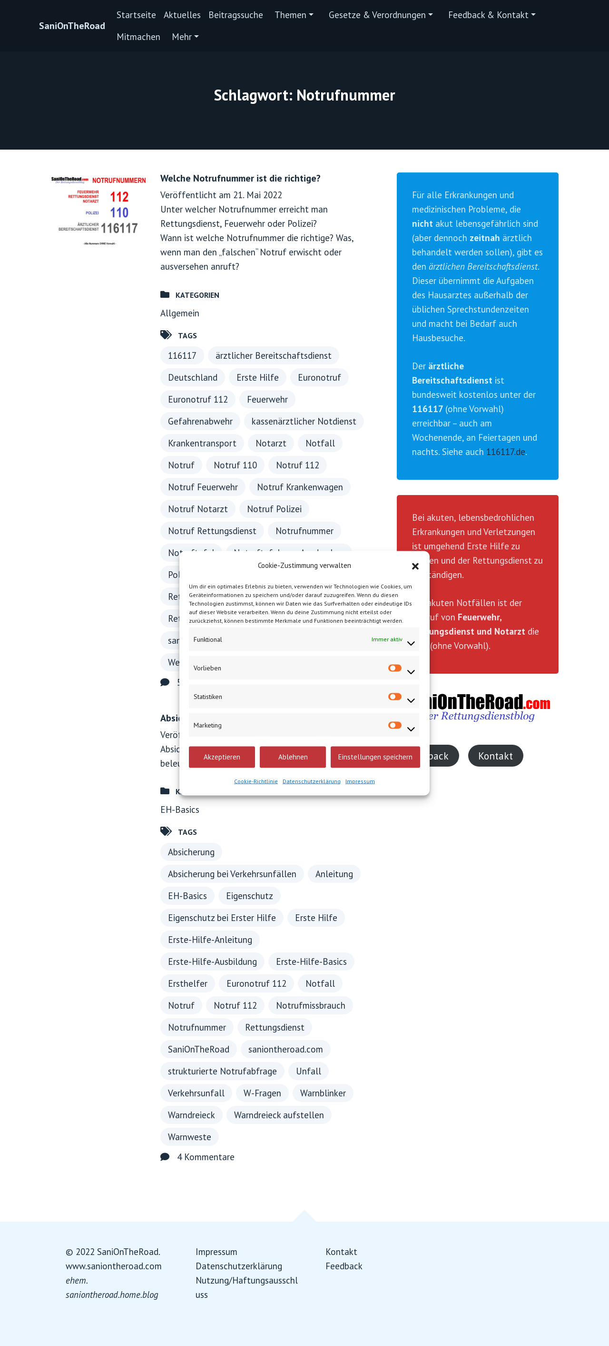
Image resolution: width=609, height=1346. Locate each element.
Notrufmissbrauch (310, 1005)
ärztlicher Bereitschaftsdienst (274, 355)
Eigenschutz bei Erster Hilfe (222, 917)
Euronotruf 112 (198, 399)
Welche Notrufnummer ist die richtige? (240, 178)
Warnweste (189, 1137)
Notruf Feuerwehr (203, 487)
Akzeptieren (222, 756)
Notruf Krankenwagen (300, 487)
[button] (415, 565)
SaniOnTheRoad (72, 26)
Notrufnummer (304, 530)
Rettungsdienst (274, 1027)
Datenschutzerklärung (312, 780)
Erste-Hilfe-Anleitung (210, 939)
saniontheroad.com (285, 1049)
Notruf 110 (235, 465)
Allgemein (179, 313)
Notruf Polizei (274, 509)
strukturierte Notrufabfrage (222, 1071)
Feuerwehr (267, 399)
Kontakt (495, 755)
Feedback (344, 1266)
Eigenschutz (249, 895)
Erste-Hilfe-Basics (311, 961)
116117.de (505, 451)
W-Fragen (262, 1093)
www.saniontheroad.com (114, 1266)
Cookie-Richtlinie (256, 780)
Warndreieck (191, 1115)
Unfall (308, 1071)
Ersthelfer (187, 983)
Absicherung (191, 852)
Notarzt (270, 443)
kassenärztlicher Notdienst (304, 421)
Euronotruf (319, 377)
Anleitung (334, 874)
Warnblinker (323, 1093)
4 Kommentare (206, 1157)
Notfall (320, 443)
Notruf (181, 465)
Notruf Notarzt (198, 509)
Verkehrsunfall (196, 1093)
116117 (182, 355)
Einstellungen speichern (375, 756)
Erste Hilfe (257, 377)
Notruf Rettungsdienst (212, 530)
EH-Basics (179, 809)
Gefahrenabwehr (200, 421)
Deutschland (192, 377)
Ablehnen (293, 756)
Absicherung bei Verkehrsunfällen (232, 874)
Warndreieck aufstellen (279, 1115)
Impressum (360, 780)
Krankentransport (202, 443)
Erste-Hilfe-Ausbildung (212, 961)
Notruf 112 (297, 465)
